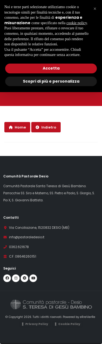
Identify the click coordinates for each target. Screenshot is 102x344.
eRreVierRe (87, 317)
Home (17, 127)
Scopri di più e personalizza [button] (51, 81)
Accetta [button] (51, 68)
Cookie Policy (69, 324)
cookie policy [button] (76, 23)
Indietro (46, 127)
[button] (95, 8)
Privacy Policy (36, 324)
